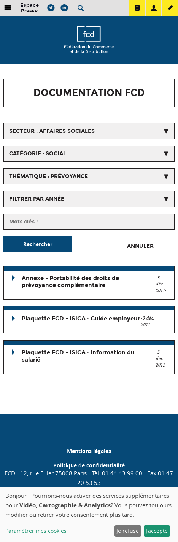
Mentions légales (89, 450)
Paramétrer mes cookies (36, 530)
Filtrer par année (36, 199)
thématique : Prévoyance (48, 176)
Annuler (140, 246)
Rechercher (37, 244)
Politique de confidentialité (89, 465)
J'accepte (157, 530)
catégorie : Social (37, 153)
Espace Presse (29, 8)
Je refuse (127, 530)
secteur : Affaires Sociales (52, 131)
